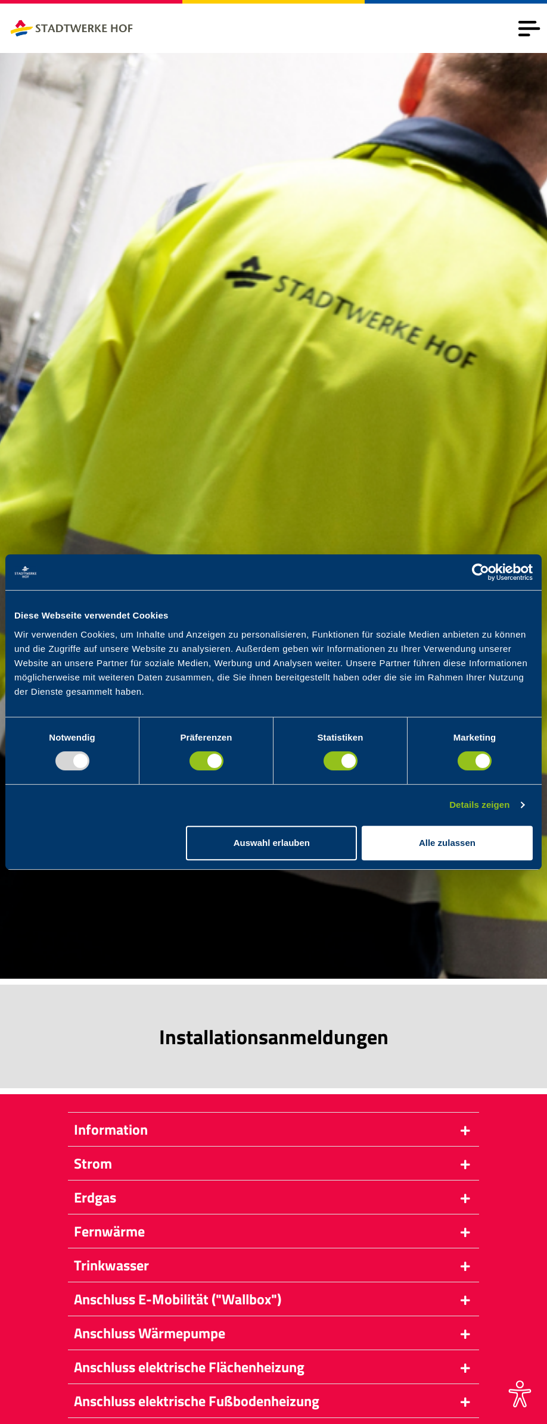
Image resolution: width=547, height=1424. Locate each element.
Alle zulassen (447, 843)
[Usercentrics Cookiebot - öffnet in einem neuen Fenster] (480, 572)
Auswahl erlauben (272, 843)
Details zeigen (479, 805)
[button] (273, 1129)
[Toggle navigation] (529, 28)
